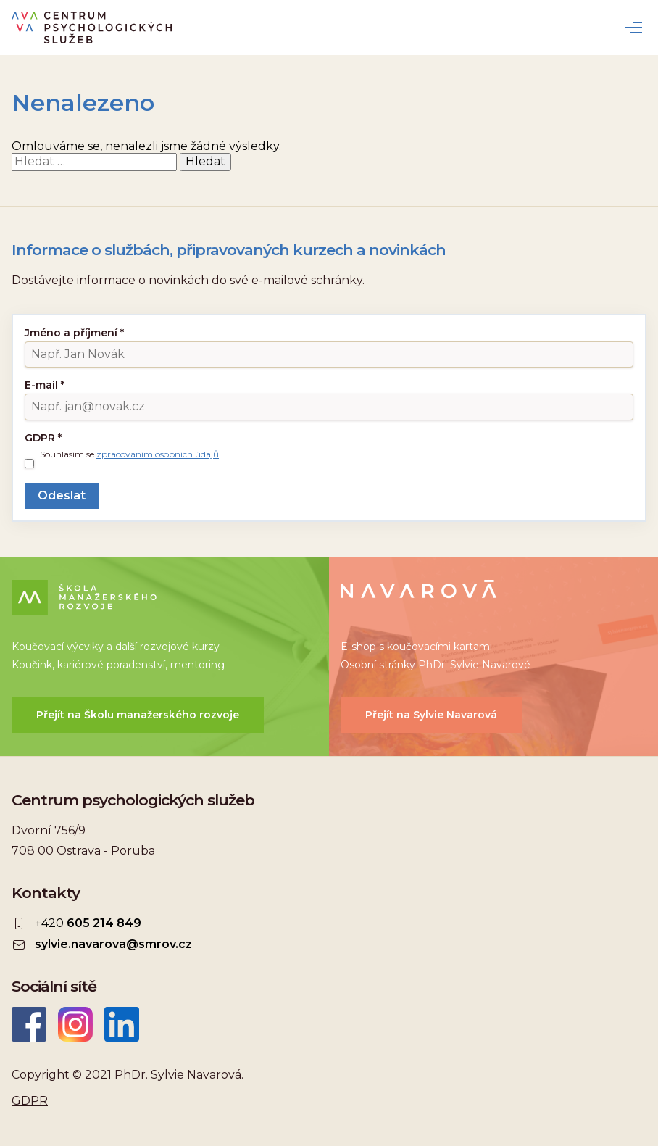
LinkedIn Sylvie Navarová (121, 1024)
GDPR (43, 438)
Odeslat (62, 495)
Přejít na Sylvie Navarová (431, 714)
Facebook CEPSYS (29, 1024)
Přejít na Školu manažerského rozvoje (137, 714)
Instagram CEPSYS (75, 1024)
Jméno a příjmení (74, 333)
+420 (88, 923)
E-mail (44, 385)
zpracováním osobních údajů (157, 454)
